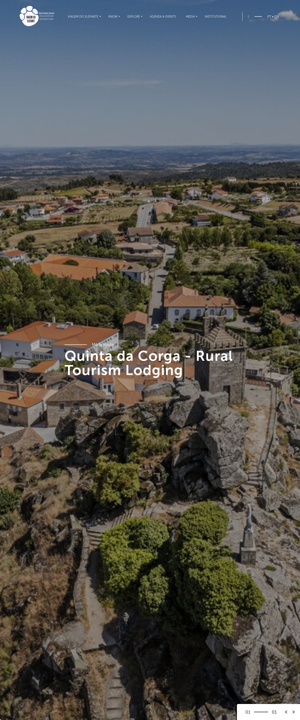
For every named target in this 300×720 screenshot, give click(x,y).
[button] (293, 712)
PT (269, 16)
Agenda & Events (163, 16)
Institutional (215, 16)
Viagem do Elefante (83, 16)
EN (276, 16)
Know (112, 16)
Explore (133, 16)
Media (190, 16)
